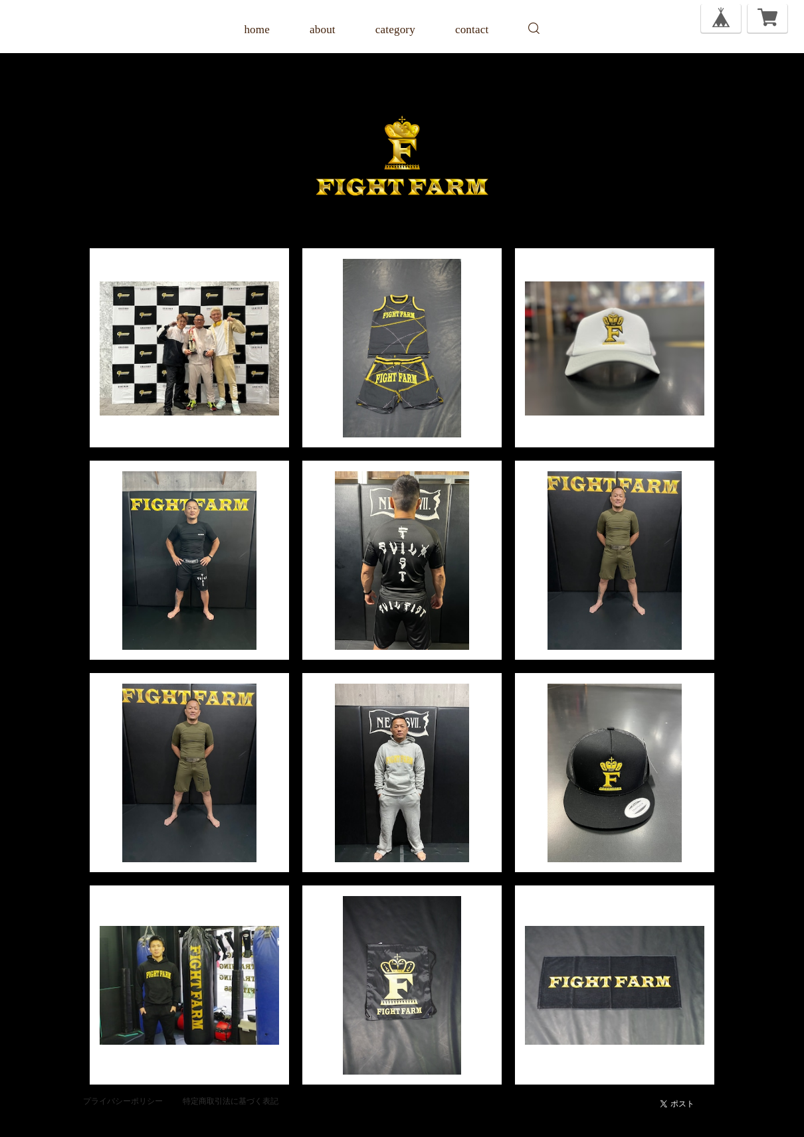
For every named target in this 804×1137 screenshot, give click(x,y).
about (323, 29)
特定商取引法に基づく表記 (230, 1101)
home (257, 29)
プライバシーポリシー (123, 1101)
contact (471, 29)
